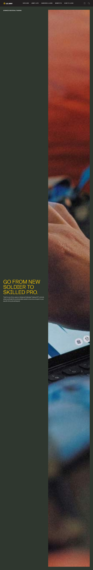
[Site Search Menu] (89, 3)
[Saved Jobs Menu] (85, 3)
